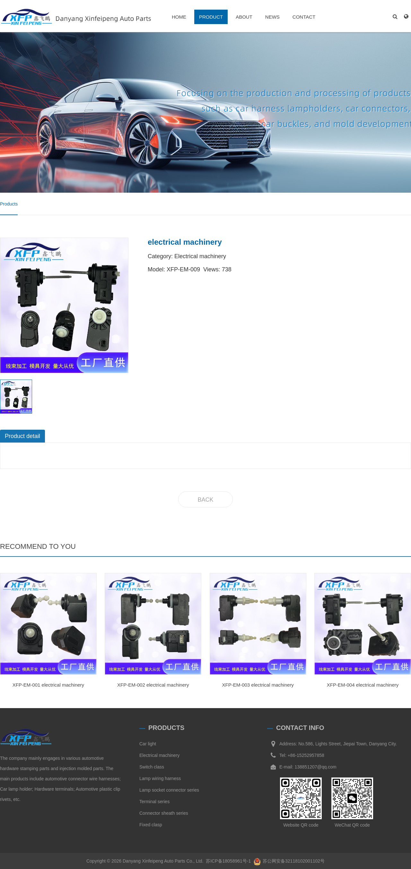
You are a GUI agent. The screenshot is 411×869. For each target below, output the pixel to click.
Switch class (151, 766)
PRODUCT (211, 17)
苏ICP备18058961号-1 (228, 861)
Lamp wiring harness (160, 778)
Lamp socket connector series (169, 790)
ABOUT (244, 17)
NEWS (272, 17)
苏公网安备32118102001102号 (294, 861)
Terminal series (154, 801)
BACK (205, 499)
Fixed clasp (150, 824)
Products (9, 203)
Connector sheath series (163, 813)
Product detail (22, 436)
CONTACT (304, 17)
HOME (179, 17)
